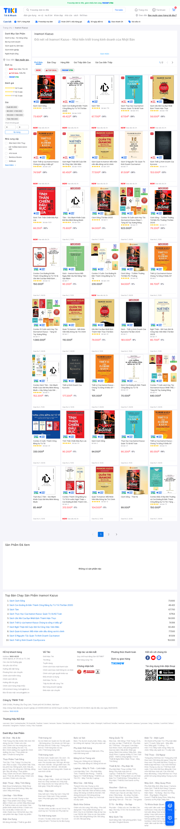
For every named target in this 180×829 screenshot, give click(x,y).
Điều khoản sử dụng (51, 677)
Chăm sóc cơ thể (15, 803)
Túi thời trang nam (47, 815)
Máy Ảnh (165, 800)
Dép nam (51, 796)
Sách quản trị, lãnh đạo (14, 46)
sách (76, 15)
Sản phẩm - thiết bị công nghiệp (125, 755)
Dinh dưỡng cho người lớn (17, 750)
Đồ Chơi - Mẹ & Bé (11, 738)
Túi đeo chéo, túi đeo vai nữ (49, 809)
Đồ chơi (28, 741)
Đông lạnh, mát (20, 767)
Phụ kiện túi (63, 811)
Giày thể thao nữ (164, 774)
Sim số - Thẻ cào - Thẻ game (130, 800)
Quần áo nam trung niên (53, 769)
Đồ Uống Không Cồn (88, 816)
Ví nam (41, 819)
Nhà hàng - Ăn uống (122, 795)
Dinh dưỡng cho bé (15, 748)
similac (156, 723)
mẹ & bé (48, 15)
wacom (129, 723)
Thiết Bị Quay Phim (159, 797)
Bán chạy (51, 62)
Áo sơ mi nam (54, 760)
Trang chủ (143, 10)
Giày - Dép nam (46, 791)
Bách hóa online (121, 752)
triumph (99, 723)
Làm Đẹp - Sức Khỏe (12, 795)
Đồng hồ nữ (87, 761)
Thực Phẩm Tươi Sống (13, 759)
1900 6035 (14, 711)
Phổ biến (38, 62)
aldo (92, 723)
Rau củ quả (11, 765)
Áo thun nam (43, 758)
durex (59, 723)
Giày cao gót (43, 779)
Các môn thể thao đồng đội (161, 769)
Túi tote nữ (53, 811)
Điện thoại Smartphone (12, 786)
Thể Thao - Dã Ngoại (155, 755)
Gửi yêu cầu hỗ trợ (10, 665)
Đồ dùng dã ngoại (161, 760)
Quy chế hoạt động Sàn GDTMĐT (90, 656)
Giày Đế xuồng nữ (54, 786)
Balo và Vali (79, 738)
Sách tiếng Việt (115, 820)
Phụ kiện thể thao (160, 762)
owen (46, 723)
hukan (22, 725)
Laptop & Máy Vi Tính (128, 754)
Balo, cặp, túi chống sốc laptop (90, 742)
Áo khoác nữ (57, 743)
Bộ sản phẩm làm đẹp (17, 813)
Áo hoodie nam (49, 762)
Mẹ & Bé (124, 750)
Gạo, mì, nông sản (16, 769)
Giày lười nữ (59, 784)
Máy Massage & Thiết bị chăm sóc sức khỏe (19, 804)
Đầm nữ (47, 741)
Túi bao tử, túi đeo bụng (59, 821)
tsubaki (39, 725)
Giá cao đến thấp (103, 62)
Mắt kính (95, 751)
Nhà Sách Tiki (116, 817)
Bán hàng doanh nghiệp (52, 687)
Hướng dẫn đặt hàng (11, 669)
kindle (114, 723)
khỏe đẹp (58, 15)
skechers (85, 723)
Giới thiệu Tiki (48, 656)
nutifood (107, 723)
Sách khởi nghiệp (12, 50)
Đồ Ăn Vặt (82, 814)
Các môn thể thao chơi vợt (160, 770)
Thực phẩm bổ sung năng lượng (161, 775)
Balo (75, 741)
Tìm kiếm (119, 10)
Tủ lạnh (152, 743)
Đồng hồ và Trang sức (84, 758)
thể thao (83, 15)
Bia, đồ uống (12, 771)
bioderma (67, 723)
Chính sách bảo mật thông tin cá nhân (58, 670)
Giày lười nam (43, 794)
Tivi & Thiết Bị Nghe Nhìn (123, 758)
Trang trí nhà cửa (80, 786)
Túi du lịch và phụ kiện (88, 741)
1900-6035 (14, 656)
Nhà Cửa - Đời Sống (83, 783)
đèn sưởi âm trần (156, 823)
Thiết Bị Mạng (87, 776)
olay (150, 723)
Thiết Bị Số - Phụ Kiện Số (121, 766)
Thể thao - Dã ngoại (121, 745)
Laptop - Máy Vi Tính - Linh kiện (89, 768)
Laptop (96, 778)
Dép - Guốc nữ (56, 779)
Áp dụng (17, 132)
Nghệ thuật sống (11, 54)
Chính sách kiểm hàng (12, 676)
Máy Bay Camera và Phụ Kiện (160, 798)
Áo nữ (40, 741)
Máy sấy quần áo (157, 750)
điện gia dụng (30, 15)
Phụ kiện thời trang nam (89, 752)
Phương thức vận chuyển (13, 672)
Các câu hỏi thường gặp (12, 662)
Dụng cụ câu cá (156, 767)
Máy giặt (152, 745)
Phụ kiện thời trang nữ (82, 751)
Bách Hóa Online (82, 804)
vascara (6, 723)
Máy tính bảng (14, 791)
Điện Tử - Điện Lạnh (154, 738)
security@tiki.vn (22, 692)
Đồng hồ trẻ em (100, 763)
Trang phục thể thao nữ (154, 758)
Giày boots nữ (47, 784)
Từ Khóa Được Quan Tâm (157, 804)
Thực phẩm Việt (24, 765)
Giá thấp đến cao (82, 62)
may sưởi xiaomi (157, 814)
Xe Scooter (130, 810)
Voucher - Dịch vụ (118, 787)
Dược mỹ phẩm (25, 814)
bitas (171, 723)
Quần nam (54, 758)
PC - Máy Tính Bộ (85, 778)
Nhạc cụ (92, 797)
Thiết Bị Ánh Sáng (160, 788)
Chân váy (55, 745)
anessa (136, 723)
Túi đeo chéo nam (52, 819)
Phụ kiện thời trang (83, 748)
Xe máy (117, 810)
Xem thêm (10, 165)
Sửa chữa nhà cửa (85, 788)
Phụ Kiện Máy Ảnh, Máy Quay (156, 786)
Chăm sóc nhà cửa (18, 778)
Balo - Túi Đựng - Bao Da (159, 793)
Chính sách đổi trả (10, 679)
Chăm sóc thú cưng (81, 807)
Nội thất (85, 791)
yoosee (144, 723)
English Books (123, 822)
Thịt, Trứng (15, 762)
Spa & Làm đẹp (126, 793)
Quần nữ (55, 741)
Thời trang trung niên (51, 750)
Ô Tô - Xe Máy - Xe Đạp (120, 804)
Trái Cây (6, 762)
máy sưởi (148, 807)
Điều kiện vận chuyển (51, 690)
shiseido (6, 725)
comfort (164, 723)
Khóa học (130, 791)
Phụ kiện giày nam (50, 798)
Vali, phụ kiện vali (98, 743)
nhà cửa (68, 15)
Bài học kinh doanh (12, 42)
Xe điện (133, 807)
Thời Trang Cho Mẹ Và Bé (13, 741)
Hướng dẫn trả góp (10, 682)
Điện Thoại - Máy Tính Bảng (16, 783)
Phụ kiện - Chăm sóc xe (119, 807)
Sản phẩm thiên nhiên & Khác (17, 806)
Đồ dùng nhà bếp (10, 822)
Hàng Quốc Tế (116, 738)
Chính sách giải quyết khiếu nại (55, 673)
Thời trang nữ (44, 738)
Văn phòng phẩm (130, 820)
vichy (28, 725)
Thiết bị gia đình (24, 822)
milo (78, 723)
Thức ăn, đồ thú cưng (15, 776)
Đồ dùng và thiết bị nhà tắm (90, 793)
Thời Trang (130, 741)
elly (73, 723)
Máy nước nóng (160, 748)
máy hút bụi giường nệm (159, 817)
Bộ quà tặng (85, 819)
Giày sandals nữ (52, 781)
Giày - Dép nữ (45, 776)
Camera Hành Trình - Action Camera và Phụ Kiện (160, 790)
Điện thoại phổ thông (15, 788)
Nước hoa (12, 812)
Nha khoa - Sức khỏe (124, 797)
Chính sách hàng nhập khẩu (14, 686)
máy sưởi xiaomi (162, 816)
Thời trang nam (45, 755)
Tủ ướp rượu (170, 750)
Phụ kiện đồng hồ (85, 763)
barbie (39, 723)
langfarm (15, 725)
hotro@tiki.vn (23, 689)
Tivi (150, 748)
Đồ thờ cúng (83, 797)
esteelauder (20, 723)
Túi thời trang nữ (46, 805)
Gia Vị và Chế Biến (85, 812)
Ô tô (123, 810)
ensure (52, 723)
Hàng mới (65, 62)
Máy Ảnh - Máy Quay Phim (158, 783)
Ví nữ (64, 809)
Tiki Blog (46, 660)
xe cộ (40, 15)
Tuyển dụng (48, 663)
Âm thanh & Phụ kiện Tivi (155, 741)
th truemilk (31, 723)
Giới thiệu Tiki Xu (49, 680)
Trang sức (78, 761)
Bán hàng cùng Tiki (85, 660)
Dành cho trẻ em (15, 774)
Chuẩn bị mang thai (15, 754)
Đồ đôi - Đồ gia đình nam (56, 765)
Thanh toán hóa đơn (117, 791)
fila (33, 725)
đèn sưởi (156, 807)
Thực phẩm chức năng (16, 801)
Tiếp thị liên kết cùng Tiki (53, 683)
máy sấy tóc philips (162, 810)
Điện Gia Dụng (10, 819)
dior (12, 723)
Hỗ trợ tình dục (23, 812)
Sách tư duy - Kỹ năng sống (16, 38)
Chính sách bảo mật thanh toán (55, 667)
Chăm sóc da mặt (10, 798)
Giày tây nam (55, 794)
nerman (121, 723)
